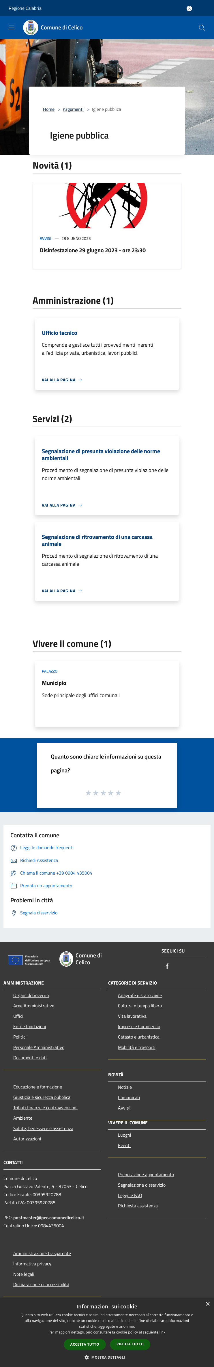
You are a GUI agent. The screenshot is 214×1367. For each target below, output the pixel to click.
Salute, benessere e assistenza (43, 1128)
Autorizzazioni (27, 1138)
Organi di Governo (31, 995)
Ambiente (22, 1117)
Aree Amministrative (33, 1005)
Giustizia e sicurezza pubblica (41, 1097)
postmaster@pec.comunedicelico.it (48, 1217)
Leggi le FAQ (130, 1195)
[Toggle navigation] (11, 27)
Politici (20, 1036)
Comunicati (129, 1097)
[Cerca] (201, 27)
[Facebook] (167, 966)
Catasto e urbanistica (138, 1036)
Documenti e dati (30, 1057)
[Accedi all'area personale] (189, 8)
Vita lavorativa (132, 1016)
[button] (107, 1357)
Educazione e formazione (37, 1086)
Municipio (54, 682)
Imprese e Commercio (139, 1026)
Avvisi (45, 238)
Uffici (18, 1016)
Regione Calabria (25, 8)
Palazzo (49, 671)
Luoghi (124, 1134)
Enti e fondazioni (29, 1026)
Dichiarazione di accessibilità (41, 1284)
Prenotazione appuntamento (146, 1174)
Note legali (23, 1274)
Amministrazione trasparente (42, 1253)
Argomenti (73, 109)
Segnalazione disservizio (142, 1184)
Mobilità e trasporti (136, 1047)
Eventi (124, 1145)
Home (49, 109)
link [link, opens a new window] (162, 1332)
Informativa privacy (32, 1263)
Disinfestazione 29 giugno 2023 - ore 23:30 (93, 250)
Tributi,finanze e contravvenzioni (45, 1107)
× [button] (207, 1304)
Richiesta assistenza (138, 1205)
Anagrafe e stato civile (140, 995)
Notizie (125, 1087)
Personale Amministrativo (38, 1047)
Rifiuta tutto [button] (130, 1344)
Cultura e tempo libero (140, 1005)
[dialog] (107, 1332)
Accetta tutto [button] (84, 1344)
